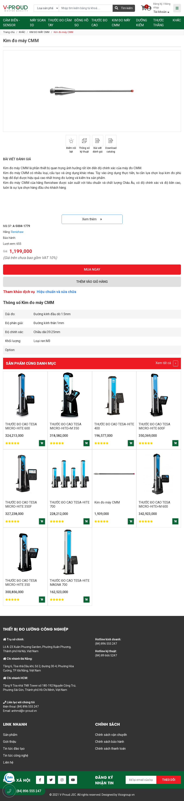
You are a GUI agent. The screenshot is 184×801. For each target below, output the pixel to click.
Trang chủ (9, 32)
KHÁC (177, 20)
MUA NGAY (92, 269)
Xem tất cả (167, 363)
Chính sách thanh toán (110, 749)
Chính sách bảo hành (109, 742)
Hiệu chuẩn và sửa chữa (56, 292)
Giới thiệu (9, 742)
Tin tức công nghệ (15, 755)
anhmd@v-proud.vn (24, 710)
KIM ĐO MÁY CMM (39, 32)
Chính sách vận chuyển (111, 735)
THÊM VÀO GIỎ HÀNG (92, 282)
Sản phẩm (10, 735)
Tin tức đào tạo (14, 749)
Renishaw (17, 232)
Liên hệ (8, 762)
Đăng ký (157, 3)
